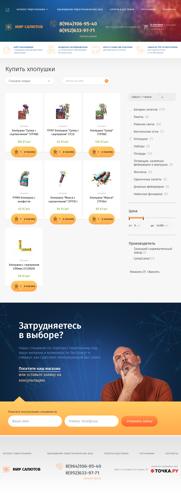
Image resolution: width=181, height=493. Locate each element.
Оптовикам (149, 9)
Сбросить (153, 271)
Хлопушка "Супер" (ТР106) (101, 132)
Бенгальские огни (149, 131)
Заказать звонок (89, 36)
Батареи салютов (149, 109)
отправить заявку (139, 422)
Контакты (169, 9)
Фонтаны (143, 172)
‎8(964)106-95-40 (74, 23)
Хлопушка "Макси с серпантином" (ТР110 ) (62, 200)
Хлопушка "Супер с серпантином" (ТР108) (24, 132)
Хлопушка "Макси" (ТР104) (102, 200)
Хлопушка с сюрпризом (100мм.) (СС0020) (24, 268)
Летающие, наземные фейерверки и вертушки (153, 163)
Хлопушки (143, 139)
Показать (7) (138, 271)
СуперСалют (144, 258)
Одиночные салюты (150, 179)
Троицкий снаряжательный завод (153, 250)
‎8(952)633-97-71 (72, 30)
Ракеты (141, 117)
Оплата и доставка (122, 9)
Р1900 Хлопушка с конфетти (24, 200)
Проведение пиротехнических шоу (80, 9)
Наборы (142, 146)
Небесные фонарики (151, 194)
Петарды (143, 153)
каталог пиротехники (31, 9)
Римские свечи (147, 124)
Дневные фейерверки (151, 187)
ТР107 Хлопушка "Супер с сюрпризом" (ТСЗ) (63, 132)
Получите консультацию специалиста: (32, 413)
